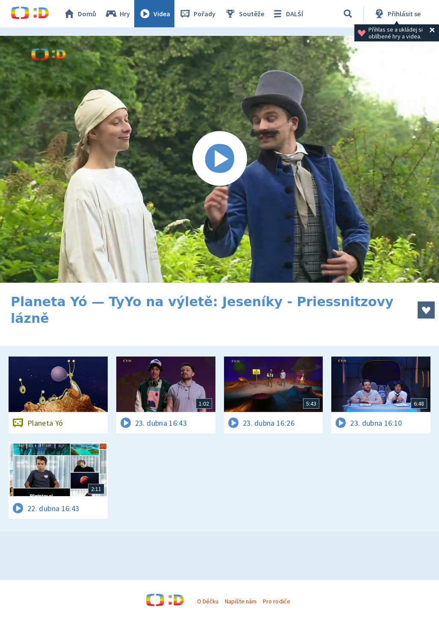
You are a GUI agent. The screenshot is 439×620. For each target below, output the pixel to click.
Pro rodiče (276, 601)
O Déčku (207, 601)
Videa (154, 13)
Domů (79, 13)
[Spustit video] (219, 159)
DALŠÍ (287, 13)
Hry (117, 13)
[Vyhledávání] (348, 13)
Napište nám (240, 601)
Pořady (197, 13)
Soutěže (244, 13)
